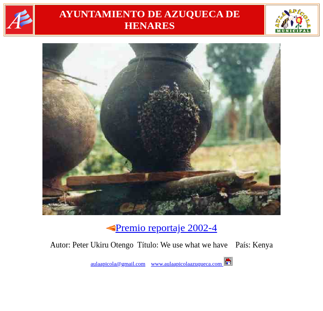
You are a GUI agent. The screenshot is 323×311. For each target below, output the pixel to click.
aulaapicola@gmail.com (117, 263)
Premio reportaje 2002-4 (166, 227)
